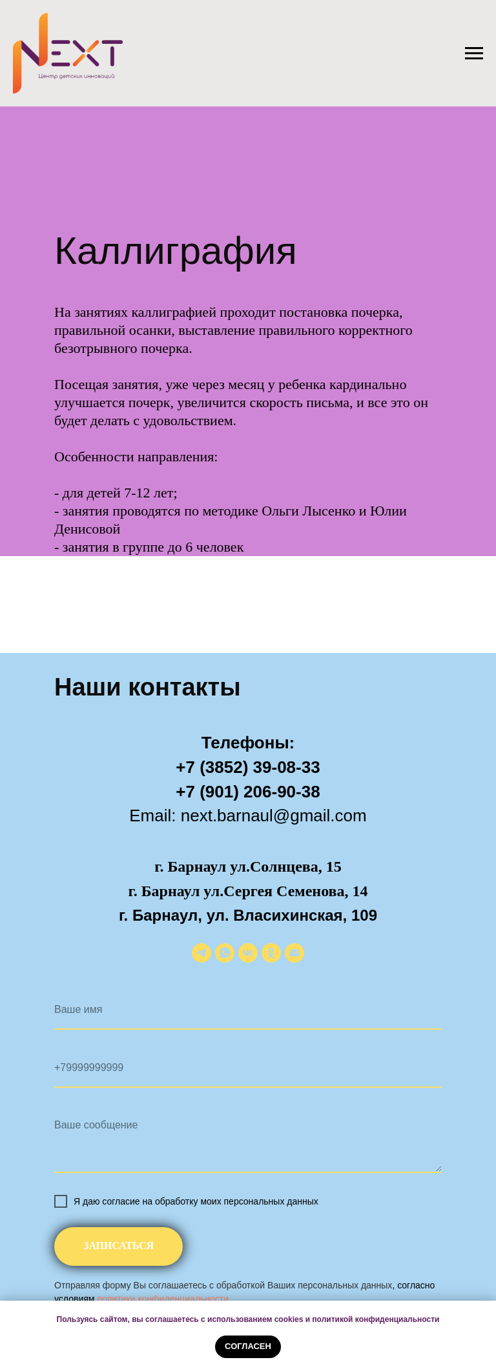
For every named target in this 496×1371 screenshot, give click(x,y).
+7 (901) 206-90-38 (248, 791)
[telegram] (201, 953)
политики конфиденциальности (163, 1299)
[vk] (248, 953)
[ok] (271, 953)
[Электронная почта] (294, 953)
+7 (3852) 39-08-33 (248, 767)
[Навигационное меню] (474, 53)
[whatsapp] (224, 953)
